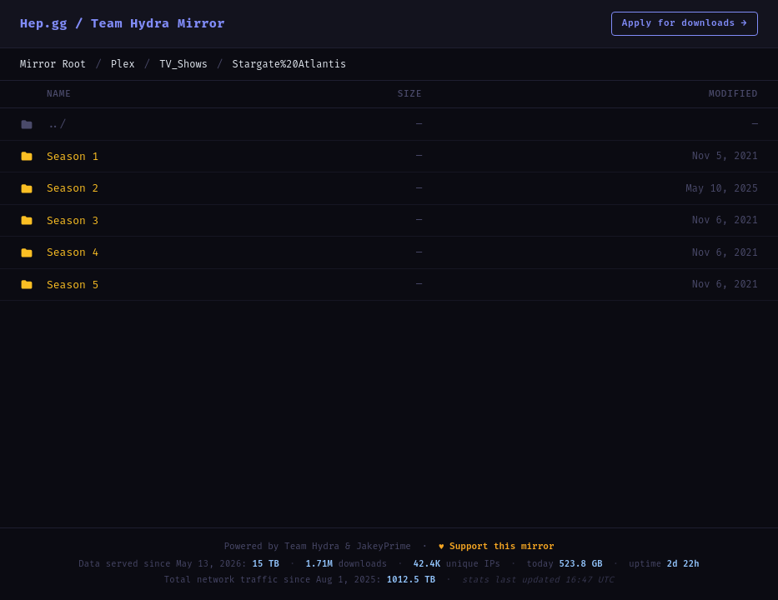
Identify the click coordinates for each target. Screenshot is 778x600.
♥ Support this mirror (497, 546)
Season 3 (72, 220)
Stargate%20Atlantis (289, 64)
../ (56, 124)
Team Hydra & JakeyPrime (347, 546)
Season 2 (72, 188)
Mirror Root (53, 64)
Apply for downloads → (684, 23)
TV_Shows (183, 64)
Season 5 (72, 285)
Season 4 (72, 252)
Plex (123, 64)
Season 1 (72, 156)
